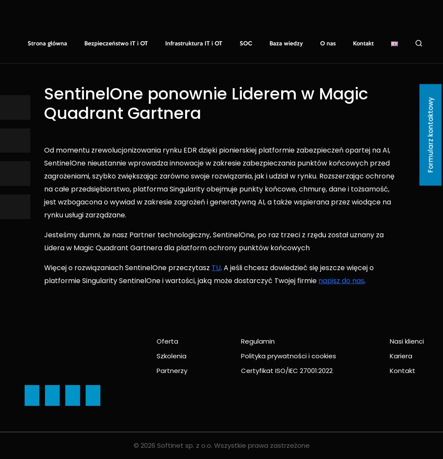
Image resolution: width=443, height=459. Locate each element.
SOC (246, 43)
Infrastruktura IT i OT (193, 43)
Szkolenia (171, 355)
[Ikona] (15, 107)
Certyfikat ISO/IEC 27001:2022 (287, 370)
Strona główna (47, 43)
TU (216, 268)
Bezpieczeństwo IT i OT (116, 43)
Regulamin (258, 341)
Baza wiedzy (286, 43)
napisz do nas (341, 281)
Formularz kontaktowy (430, 135)
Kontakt (363, 43)
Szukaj (418, 43)
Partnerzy (172, 370)
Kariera (401, 355)
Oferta (167, 341)
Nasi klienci (407, 341)
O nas (328, 43)
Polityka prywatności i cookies (288, 355)
